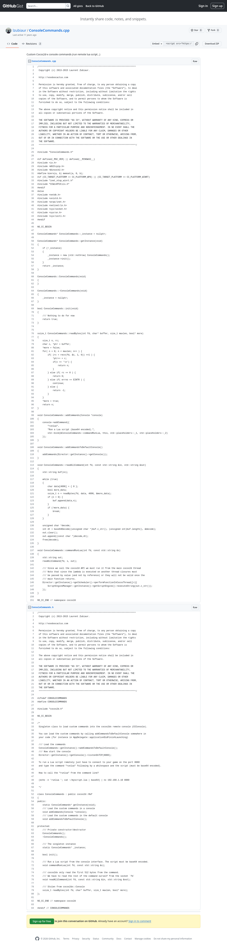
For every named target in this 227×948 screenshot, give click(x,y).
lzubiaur (19, 30)
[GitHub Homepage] (37, 938)
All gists (78, 6)
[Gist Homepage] (13, 6)
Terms (66, 938)
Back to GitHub (95, 6)
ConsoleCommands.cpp (49, 30)
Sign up (217, 6)
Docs (118, 938)
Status (96, 938)
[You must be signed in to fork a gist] (213, 30)
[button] (197, 43)
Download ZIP (212, 43)
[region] (113, 333)
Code (12, 43)
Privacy (75, 938)
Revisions (32, 44)
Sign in (203, 6)
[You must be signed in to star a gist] (196, 30)
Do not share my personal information (173, 938)
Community (108, 938)
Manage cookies (143, 938)
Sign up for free (42, 921)
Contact (128, 938)
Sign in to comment (139, 921)
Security (86, 938)
